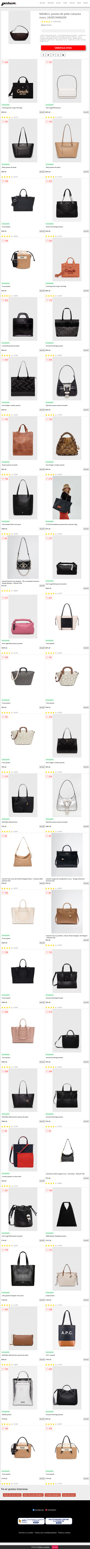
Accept (55, 1547)
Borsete (79, 3)
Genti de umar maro (12, 1495)
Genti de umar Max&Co (33, 1495)
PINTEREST (50, 1510)
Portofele (86, 3)
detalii (42, 112)
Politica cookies (64, 1532)
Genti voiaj (72, 3)
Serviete (65, 3)
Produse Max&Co (53, 1495)
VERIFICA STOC (63, 47)
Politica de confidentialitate (46, 1532)
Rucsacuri (58, 3)
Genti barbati (51, 3)
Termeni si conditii (25, 1532)
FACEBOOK (38, 1510)
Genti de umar (69, 1495)
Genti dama (42, 3)
